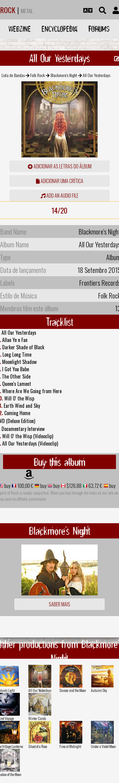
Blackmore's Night (64, 75)
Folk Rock (37, 75)
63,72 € (95, 485)
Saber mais (59, 604)
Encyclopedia (59, 29)
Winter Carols (37, 718)
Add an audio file (59, 195)
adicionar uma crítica (59, 181)
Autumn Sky (99, 690)
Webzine (20, 29)
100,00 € (24, 485)
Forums (99, 29)
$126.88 (73, 485)
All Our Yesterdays (39, 690)
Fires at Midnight (70, 746)
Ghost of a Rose (37, 746)
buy (6, 485)
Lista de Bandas (13, 75)
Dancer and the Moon (73, 690)
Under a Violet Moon (103, 746)
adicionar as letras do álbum (60, 166)
